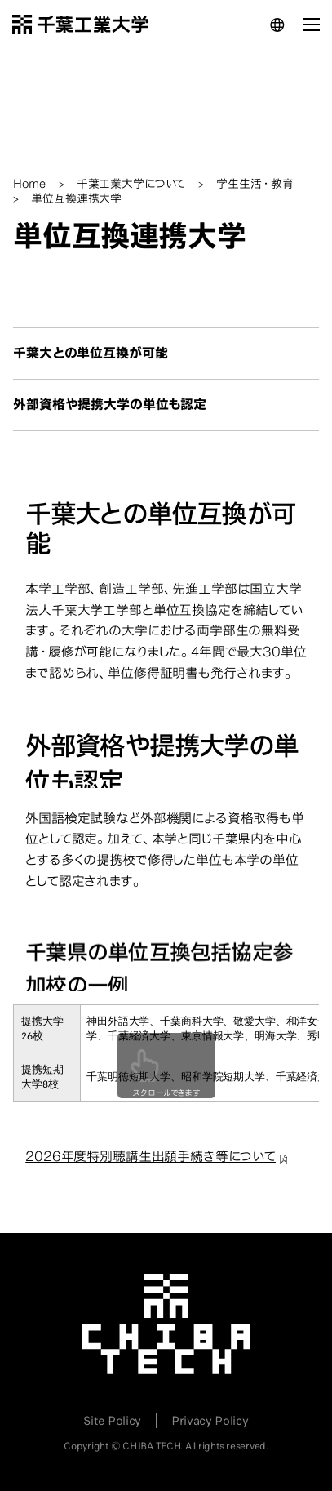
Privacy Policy (210, 1420)
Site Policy (111, 1420)
